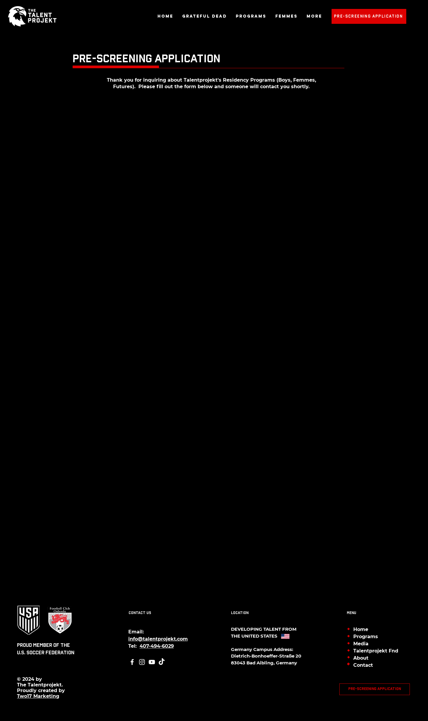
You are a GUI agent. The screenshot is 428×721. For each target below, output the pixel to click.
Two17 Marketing (38, 696)
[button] (251, 16)
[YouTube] (152, 662)
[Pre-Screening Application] (369, 16)
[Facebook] (132, 662)
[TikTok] (161, 662)
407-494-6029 (157, 646)
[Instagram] (142, 662)
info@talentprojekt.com (158, 639)
